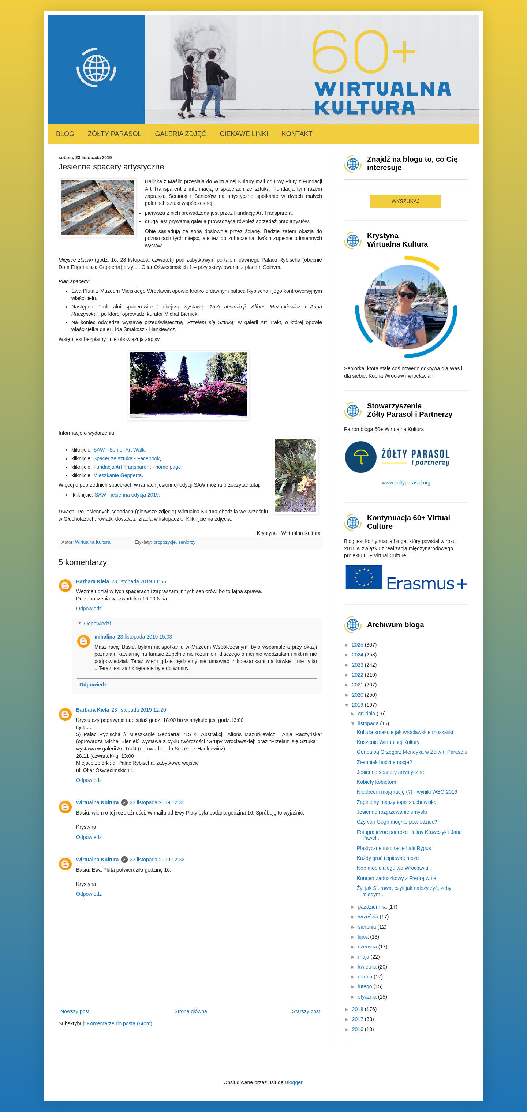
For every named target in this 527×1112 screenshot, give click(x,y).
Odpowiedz (89, 608)
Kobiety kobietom (376, 782)
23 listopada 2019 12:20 (138, 710)
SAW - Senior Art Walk (119, 450)
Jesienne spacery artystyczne (390, 772)
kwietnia (368, 967)
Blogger (293, 1082)
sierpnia (367, 927)
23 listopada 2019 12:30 (157, 802)
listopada (369, 723)
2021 (358, 685)
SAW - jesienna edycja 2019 (127, 495)
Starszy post (306, 1011)
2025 (358, 645)
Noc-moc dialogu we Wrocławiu (392, 868)
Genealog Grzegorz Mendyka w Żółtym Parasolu (412, 752)
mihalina (104, 637)
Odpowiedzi (97, 623)
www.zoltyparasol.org (406, 483)
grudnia (367, 713)
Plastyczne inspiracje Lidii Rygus (394, 848)
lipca (364, 937)
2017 (358, 1019)
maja (364, 957)
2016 (358, 1029)
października (373, 907)
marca (366, 977)
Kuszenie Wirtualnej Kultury (388, 742)
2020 (358, 695)
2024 (358, 655)
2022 (358, 675)
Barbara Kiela (92, 581)
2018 (358, 1009)
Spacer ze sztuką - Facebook (126, 458)
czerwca (368, 947)
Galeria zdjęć (180, 134)
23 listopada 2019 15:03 (144, 637)
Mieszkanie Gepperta (117, 475)
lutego (365, 986)
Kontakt (297, 134)
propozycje (164, 542)
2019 (358, 705)
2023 (358, 665)
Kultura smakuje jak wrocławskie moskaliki (405, 732)
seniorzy (186, 542)
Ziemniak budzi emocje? (384, 762)
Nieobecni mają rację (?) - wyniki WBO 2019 (407, 792)
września (369, 917)
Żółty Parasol (114, 134)
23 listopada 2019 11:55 (138, 581)
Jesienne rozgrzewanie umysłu (392, 812)
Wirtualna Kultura (97, 802)
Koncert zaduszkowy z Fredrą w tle (396, 878)
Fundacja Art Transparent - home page (137, 467)
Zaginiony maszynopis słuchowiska (397, 802)
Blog (65, 134)
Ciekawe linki (244, 134)
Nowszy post (74, 1011)
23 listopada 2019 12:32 (157, 859)
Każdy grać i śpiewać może (388, 858)
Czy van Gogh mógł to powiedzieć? (397, 822)
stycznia (368, 997)
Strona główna (190, 1011)
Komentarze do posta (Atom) (119, 1023)
